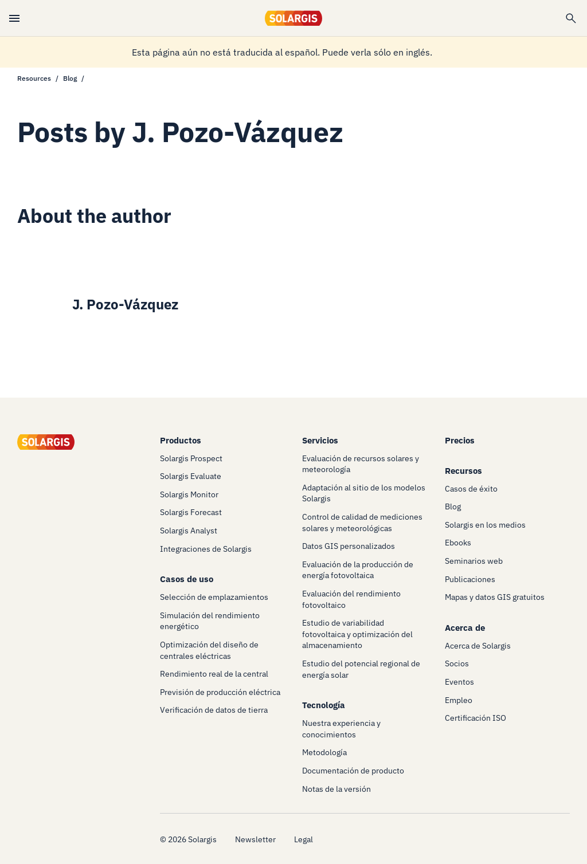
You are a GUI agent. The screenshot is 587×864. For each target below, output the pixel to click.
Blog (70, 78)
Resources (34, 78)
